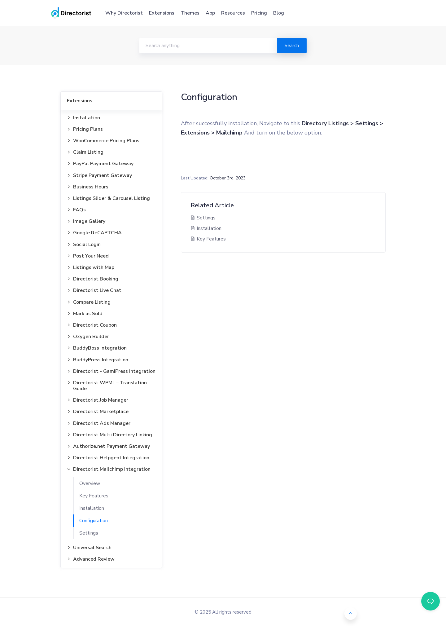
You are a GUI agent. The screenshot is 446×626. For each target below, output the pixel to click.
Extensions (161, 13)
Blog (278, 13)
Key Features (93, 495)
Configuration (93, 520)
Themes (190, 13)
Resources (233, 13)
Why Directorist (124, 13)
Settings (88, 533)
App (210, 13)
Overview (89, 483)
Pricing (259, 13)
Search (292, 45)
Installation (91, 508)
